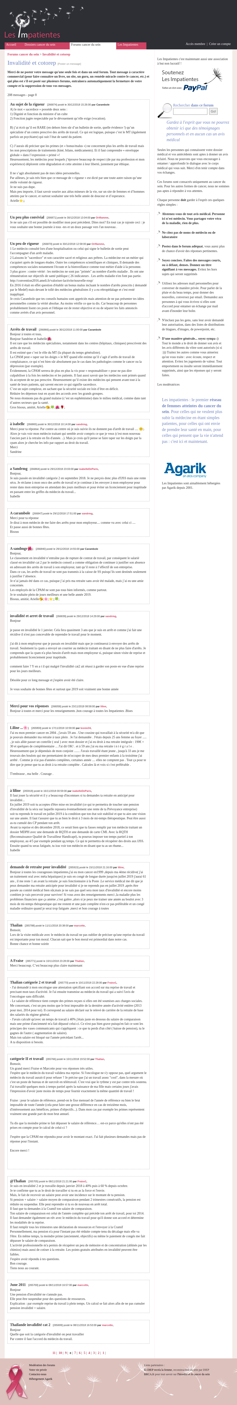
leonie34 (85, 728)
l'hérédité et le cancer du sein (193, 1374)
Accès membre (195, 44)
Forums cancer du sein (85, 44)
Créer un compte (220, 44)
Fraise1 (111, 982)
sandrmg (81, 424)
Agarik (171, 487)
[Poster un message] (69, 63)
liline (103, 706)
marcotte (79, 925)
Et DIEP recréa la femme (158, 1369)
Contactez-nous (37, 1374)
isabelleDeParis (88, 469)
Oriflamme (102, 217)
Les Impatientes (128, 44)
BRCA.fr (149, 1374)
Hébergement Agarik (40, 1379)
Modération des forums (42, 1365)
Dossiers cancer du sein (40, 44)
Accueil (11, 44)
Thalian (79, 961)
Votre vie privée (38, 1369)
